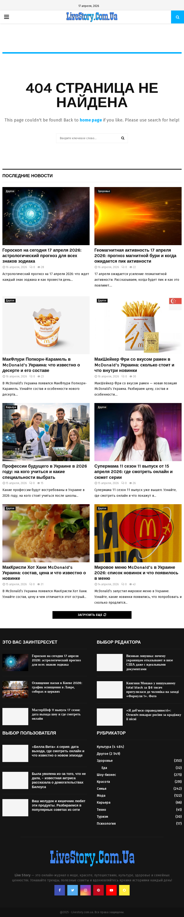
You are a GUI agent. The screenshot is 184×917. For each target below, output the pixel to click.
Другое (10, 191)
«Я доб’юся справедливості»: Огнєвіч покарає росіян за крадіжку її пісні (153, 714)
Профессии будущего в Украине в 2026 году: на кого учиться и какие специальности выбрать (44, 472)
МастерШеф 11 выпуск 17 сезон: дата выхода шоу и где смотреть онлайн (56, 714)
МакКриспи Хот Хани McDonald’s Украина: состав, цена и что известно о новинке (44, 573)
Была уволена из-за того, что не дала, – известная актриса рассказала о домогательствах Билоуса (59, 780)
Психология (106, 824)
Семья (101, 789)
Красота (103, 782)
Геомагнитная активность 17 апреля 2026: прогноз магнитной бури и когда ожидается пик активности (135, 256)
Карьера (11, 407)
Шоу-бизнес (106, 775)
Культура (104, 747)
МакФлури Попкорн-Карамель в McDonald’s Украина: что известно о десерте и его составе (41, 365)
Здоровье (104, 191)
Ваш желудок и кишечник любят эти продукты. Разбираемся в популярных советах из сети (58, 805)
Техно (101, 810)
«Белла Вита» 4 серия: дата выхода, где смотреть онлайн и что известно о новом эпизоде (58, 751)
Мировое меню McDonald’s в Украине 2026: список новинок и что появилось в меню (136, 573)
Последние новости (27, 175)
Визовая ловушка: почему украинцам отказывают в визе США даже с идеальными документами (149, 662)
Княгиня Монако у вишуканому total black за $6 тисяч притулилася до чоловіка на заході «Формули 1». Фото (152, 689)
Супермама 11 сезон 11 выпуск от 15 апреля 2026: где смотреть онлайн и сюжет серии (133, 472)
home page (91, 120)
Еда (104, 768)
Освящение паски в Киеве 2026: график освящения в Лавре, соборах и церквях (57, 687)
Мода (101, 796)
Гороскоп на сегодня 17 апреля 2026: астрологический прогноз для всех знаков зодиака (41, 256)
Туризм (102, 817)
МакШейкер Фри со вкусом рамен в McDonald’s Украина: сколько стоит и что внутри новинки (134, 365)
